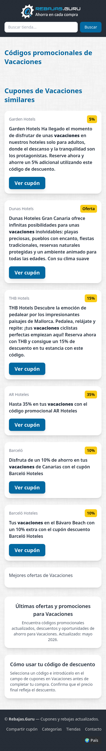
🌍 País (91, 740)
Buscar (90, 27)
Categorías (52, 729)
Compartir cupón (21, 729)
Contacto (93, 729)
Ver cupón (27, 183)
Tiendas (73, 729)
